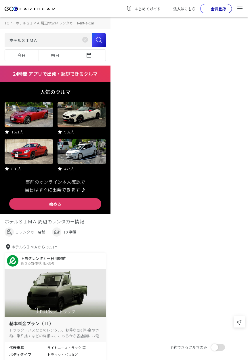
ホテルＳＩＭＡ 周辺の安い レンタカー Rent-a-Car (55, 22)
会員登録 (214, 8)
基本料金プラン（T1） (31, 323)
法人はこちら (180, 9)
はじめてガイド (143, 9)
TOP (8, 22)
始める (55, 204)
